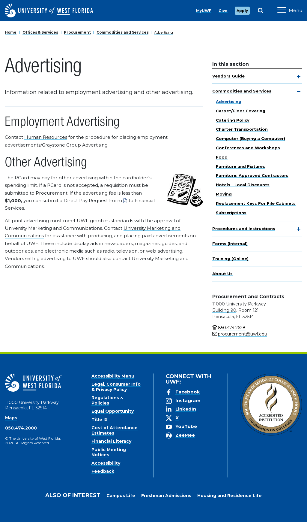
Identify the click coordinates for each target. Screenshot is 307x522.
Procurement (77, 32)
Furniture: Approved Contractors (252, 175)
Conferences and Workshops (248, 147)
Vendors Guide (228, 76)
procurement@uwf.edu (242, 334)
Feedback (102, 471)
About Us (222, 273)
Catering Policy (232, 120)
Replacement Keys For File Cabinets (256, 203)
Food (222, 157)
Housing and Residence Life (229, 495)
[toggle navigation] (298, 76)
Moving (224, 194)
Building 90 (224, 310)
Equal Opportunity (112, 411)
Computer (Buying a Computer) (250, 138)
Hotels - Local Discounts (243, 184)
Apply (242, 10)
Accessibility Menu (112, 376)
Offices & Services (40, 32)
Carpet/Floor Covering (240, 110)
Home (10, 32)
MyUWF (203, 10)
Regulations (105, 397)
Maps (11, 417)
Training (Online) (230, 258)
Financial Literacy (111, 441)
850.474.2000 (21, 428)
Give (223, 10)
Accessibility (105, 463)
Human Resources (45, 137)
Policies (100, 403)
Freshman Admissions (166, 495)
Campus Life (120, 495)
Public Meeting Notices (108, 452)
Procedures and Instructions (243, 228)
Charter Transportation (242, 129)
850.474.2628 (232, 327)
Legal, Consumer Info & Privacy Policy (116, 386)
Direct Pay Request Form (93, 200)
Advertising (163, 32)
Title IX (99, 419)
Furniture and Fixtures (240, 166)
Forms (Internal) (230, 243)
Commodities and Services (122, 32)
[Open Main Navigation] (289, 10)
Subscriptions (231, 212)
